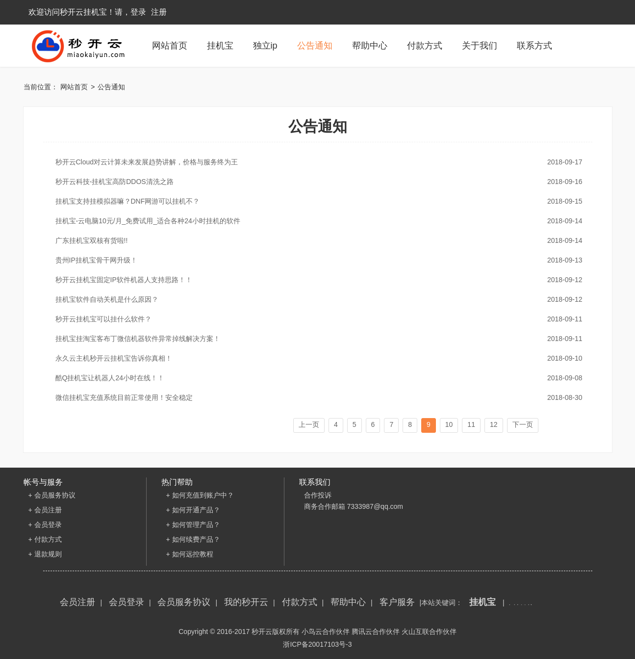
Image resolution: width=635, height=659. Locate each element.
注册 (159, 12)
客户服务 (397, 602)
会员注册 (77, 602)
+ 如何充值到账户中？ (200, 495)
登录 (138, 12)
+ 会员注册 (45, 510)
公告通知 (314, 46)
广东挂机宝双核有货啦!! (315, 240)
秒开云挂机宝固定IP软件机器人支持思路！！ (315, 280)
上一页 (309, 424)
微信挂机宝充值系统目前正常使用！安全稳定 (315, 397)
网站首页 (169, 46)
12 (494, 424)
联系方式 (534, 46)
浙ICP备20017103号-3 (317, 644)
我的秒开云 (246, 602)
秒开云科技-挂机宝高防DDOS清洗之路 (315, 181)
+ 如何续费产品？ (193, 539)
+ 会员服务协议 (52, 495)
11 (471, 424)
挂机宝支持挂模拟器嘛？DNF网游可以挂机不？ (315, 201)
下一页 (522, 424)
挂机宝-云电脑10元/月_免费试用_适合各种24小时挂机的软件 (315, 221)
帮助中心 (369, 46)
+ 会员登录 (45, 524)
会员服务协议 (183, 602)
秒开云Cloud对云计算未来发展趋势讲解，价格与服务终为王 (315, 162)
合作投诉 (317, 495)
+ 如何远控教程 (189, 554)
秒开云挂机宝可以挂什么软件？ (315, 319)
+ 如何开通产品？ (193, 510)
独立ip (265, 46)
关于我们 (479, 46)
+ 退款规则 (45, 554)
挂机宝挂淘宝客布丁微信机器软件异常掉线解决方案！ (315, 338)
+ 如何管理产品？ (193, 524)
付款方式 (424, 46)
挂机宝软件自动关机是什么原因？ (315, 299)
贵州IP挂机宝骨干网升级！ (315, 260)
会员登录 (126, 602)
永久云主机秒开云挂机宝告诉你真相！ (315, 358)
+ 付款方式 (45, 539)
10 (449, 424)
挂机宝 (220, 46)
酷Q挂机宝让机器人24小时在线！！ (315, 378)
